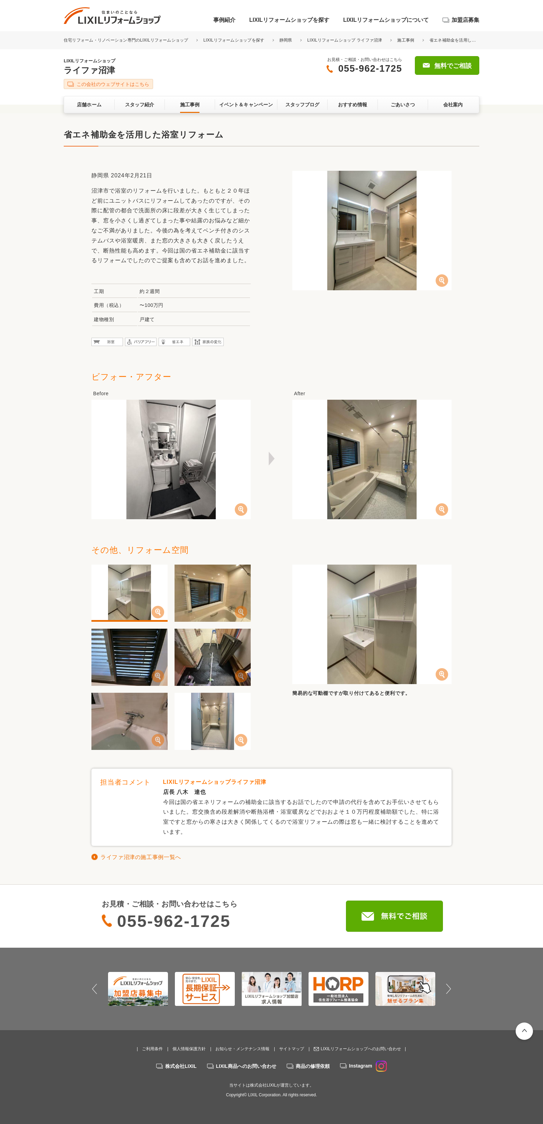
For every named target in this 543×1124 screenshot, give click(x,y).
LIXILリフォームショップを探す (289, 20)
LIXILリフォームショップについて (386, 20)
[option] (138, 989)
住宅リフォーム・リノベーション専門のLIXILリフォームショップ (126, 40)
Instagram (368, 1066)
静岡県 (285, 40)
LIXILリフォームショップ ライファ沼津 (344, 40)
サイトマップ (291, 1048)
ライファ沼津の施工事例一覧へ (140, 857)
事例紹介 (224, 20)
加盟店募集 (465, 20)
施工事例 (405, 40)
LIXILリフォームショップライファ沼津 (214, 782)
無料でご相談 (453, 65)
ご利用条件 (152, 1048)
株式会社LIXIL (180, 1066)
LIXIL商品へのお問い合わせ (246, 1066)
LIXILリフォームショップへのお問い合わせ (361, 1048)
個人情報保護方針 (189, 1048)
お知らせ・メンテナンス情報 (242, 1048)
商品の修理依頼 (313, 1066)
